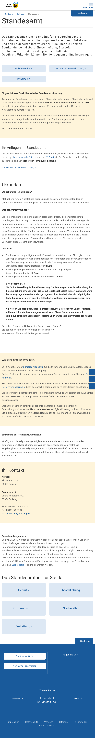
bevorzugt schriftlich (24, 157)
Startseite (9, 14)
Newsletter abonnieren (24, 666)
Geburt (22, 590)
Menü (91, 5)
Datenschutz (32, 722)
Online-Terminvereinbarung (70, 68)
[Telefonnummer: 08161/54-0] (92, 372)
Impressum (14, 722)
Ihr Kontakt (22, 79)
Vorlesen (49, 722)
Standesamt (33, 14)
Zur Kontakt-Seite (25, 656)
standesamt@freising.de (17, 513)
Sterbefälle (70, 608)
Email (51, 157)
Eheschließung (70, 590)
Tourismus (17, 698)
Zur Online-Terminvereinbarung (18, 167)
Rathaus (21, 14)
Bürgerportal (18, 565)
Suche (85, 6)
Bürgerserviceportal (33, 367)
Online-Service (22, 68)
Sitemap (63, 722)
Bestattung (22, 626)
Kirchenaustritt (23, 608)
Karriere (78, 698)
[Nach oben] (84, 641)
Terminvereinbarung (13, 387)
